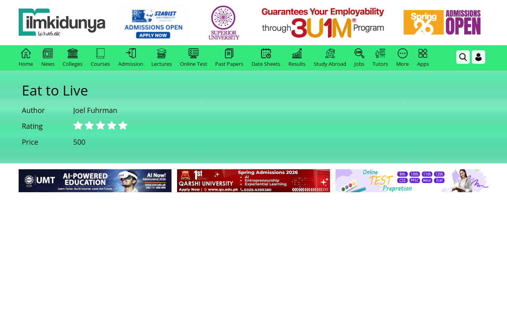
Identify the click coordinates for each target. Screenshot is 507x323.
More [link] (402, 57)
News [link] (47, 57)
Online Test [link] (193, 57)
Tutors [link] (380, 57)
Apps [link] (423, 57)
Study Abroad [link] (330, 57)
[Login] (478, 57)
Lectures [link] (161, 57)
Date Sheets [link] (266, 57)
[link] (153, 23)
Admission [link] (130, 57)
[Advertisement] (253, 253)
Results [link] (297, 57)
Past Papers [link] (229, 57)
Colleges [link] (72, 57)
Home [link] (26, 57)
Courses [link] (100, 57)
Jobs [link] (359, 57)
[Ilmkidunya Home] (62, 22)
